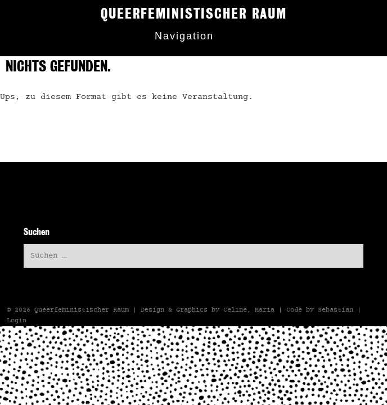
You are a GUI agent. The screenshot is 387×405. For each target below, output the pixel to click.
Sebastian (335, 309)
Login (16, 320)
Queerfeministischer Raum (81, 309)
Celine (235, 309)
